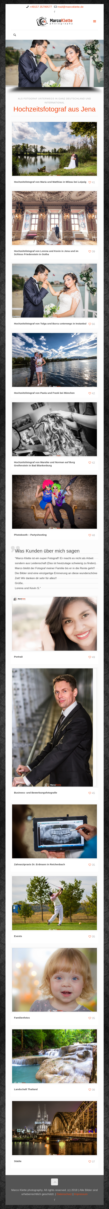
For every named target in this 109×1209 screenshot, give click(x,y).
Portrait (18, 656)
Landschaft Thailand (26, 1089)
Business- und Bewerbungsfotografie (35, 792)
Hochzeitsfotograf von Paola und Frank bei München (44, 393)
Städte (17, 1161)
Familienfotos (22, 1017)
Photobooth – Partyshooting (30, 534)
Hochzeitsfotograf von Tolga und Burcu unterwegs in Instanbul (50, 323)
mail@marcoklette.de (70, 6)
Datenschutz (64, 1194)
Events (18, 936)
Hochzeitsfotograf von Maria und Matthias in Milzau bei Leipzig (50, 181)
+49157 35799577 (41, 6)
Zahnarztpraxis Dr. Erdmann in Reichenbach (39, 864)
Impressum (81, 1194)
